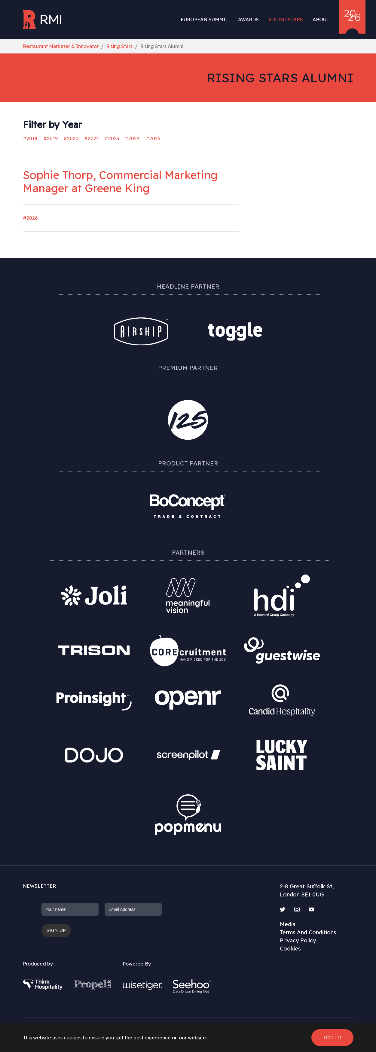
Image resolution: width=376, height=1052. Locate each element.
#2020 (70, 138)
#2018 (30, 138)
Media (287, 924)
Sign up (56, 930)
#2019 (50, 138)
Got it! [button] (332, 1037)
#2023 (112, 138)
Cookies (290, 948)
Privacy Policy (298, 940)
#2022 (91, 138)
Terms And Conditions (308, 932)
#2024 (132, 138)
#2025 (153, 138)
